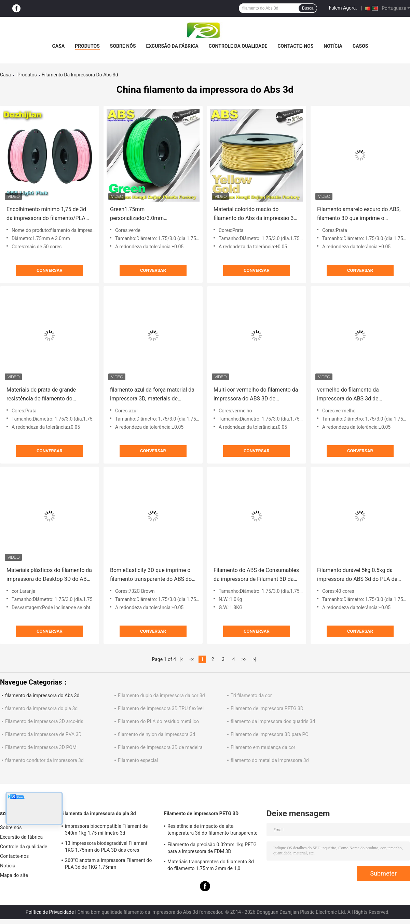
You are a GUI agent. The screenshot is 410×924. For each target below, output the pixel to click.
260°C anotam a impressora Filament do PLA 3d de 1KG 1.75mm (108, 863)
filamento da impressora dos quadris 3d (273, 721)
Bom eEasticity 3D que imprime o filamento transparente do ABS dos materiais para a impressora (152, 575)
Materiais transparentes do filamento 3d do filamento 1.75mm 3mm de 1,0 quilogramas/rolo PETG (210, 866)
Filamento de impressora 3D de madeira (160, 747)
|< (181, 659)
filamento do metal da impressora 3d (270, 760)
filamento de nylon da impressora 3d (156, 734)
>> (244, 659)
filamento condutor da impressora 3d (44, 760)
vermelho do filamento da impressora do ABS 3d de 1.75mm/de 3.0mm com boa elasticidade (352, 394)
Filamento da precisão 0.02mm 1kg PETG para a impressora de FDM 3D (212, 848)
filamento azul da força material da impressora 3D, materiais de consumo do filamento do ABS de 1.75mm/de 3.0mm (152, 394)
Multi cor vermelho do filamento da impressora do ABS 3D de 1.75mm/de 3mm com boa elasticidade (256, 394)
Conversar (50, 270)
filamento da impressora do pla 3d (41, 708)
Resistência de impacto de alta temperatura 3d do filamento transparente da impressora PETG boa (212, 830)
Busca (307, 8)
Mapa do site (14, 875)
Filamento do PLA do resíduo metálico (158, 721)
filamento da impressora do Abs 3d (42, 695)
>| (254, 659)
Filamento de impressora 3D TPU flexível (161, 708)
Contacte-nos (295, 46)
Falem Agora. (343, 8)
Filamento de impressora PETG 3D (267, 708)
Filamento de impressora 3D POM (41, 747)
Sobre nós (123, 46)
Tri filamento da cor (251, 695)
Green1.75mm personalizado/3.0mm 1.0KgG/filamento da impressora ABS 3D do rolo (149, 214)
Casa (58, 46)
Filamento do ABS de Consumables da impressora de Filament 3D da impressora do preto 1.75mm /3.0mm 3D (256, 575)
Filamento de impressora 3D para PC (269, 734)
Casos (360, 46)
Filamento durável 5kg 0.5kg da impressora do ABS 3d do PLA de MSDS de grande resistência (357, 575)
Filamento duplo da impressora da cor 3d (161, 695)
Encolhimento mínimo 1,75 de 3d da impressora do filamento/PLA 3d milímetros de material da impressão (46, 214)
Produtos (87, 46)
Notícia (333, 46)
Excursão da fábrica (172, 46)
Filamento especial (138, 760)
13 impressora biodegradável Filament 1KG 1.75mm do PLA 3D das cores (106, 846)
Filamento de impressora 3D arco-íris (44, 721)
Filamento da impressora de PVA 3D (43, 734)
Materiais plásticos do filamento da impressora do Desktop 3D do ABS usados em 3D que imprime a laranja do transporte (49, 575)
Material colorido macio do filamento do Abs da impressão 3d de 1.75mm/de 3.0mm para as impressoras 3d (255, 214)
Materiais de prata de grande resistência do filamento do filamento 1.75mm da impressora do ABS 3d (46, 394)
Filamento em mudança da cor (263, 747)
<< (192, 659)
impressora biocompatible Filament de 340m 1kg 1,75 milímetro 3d (106, 829)
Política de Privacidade (50, 912)
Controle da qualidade (238, 46)
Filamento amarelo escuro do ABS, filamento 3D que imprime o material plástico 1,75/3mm (359, 214)
